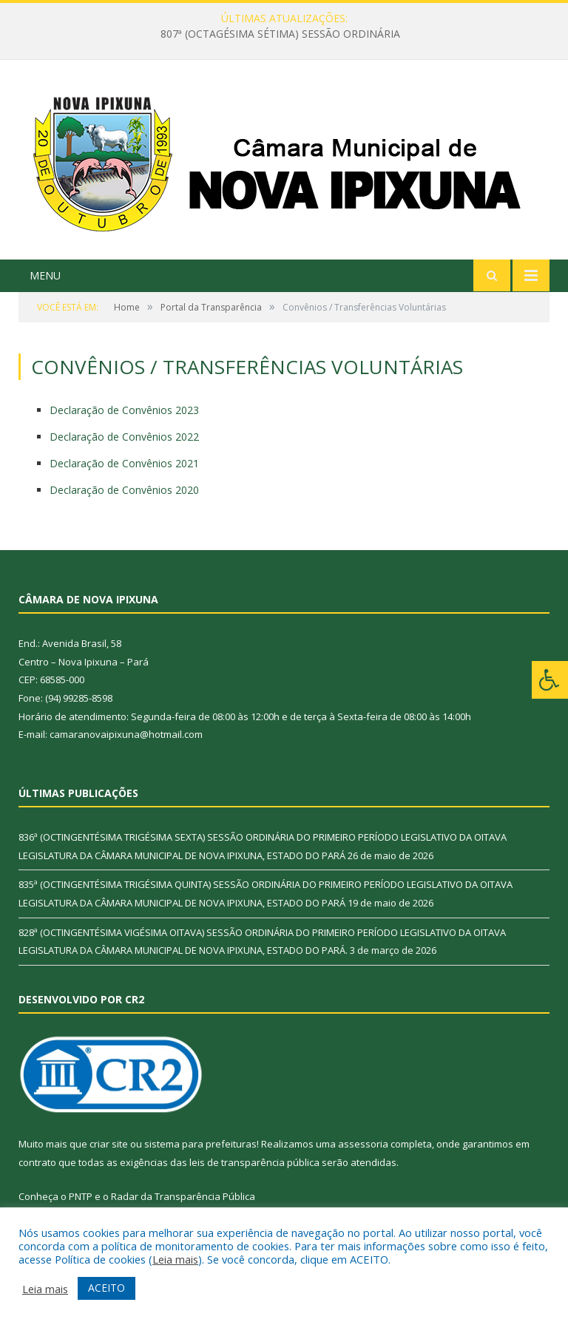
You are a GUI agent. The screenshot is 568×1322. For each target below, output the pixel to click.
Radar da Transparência (165, 1196)
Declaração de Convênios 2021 (124, 463)
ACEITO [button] (106, 1288)
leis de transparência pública (254, 1162)
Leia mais (175, 1259)
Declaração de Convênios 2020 (124, 490)
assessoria (363, 1143)
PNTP (80, 1196)
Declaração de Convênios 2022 (124, 437)
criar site (108, 1143)
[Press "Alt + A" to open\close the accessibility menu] (550, 680)
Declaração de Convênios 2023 (124, 410)
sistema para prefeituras (200, 1143)
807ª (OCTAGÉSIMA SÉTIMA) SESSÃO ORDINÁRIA (280, 34)
